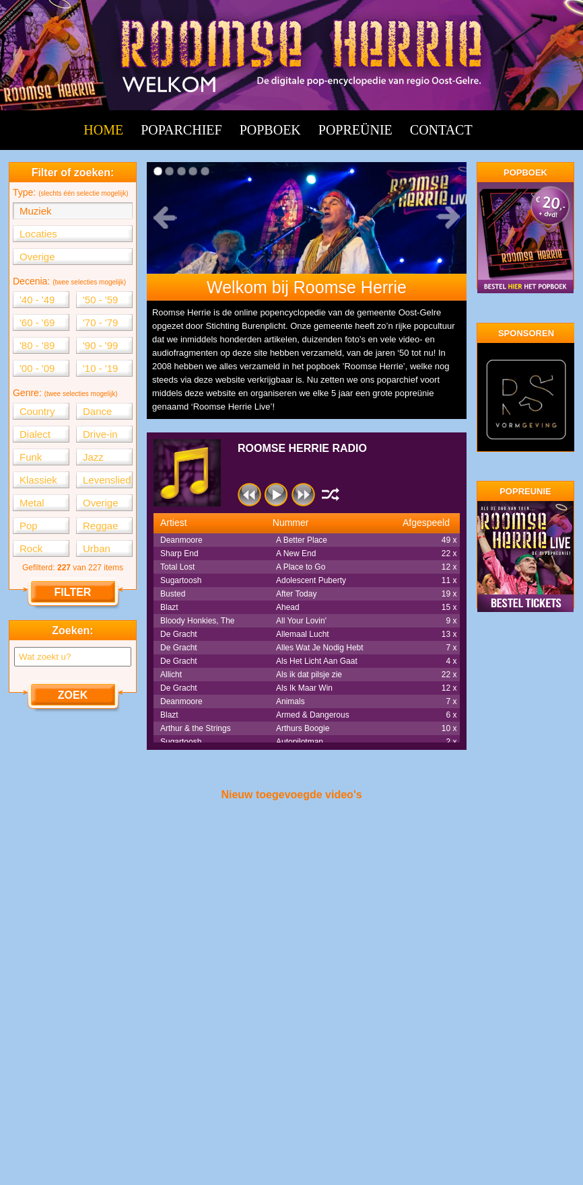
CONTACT (441, 129)
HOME (103, 129)
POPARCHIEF (181, 129)
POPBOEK (270, 129)
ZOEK (73, 695)
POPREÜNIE (355, 129)
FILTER (73, 592)
